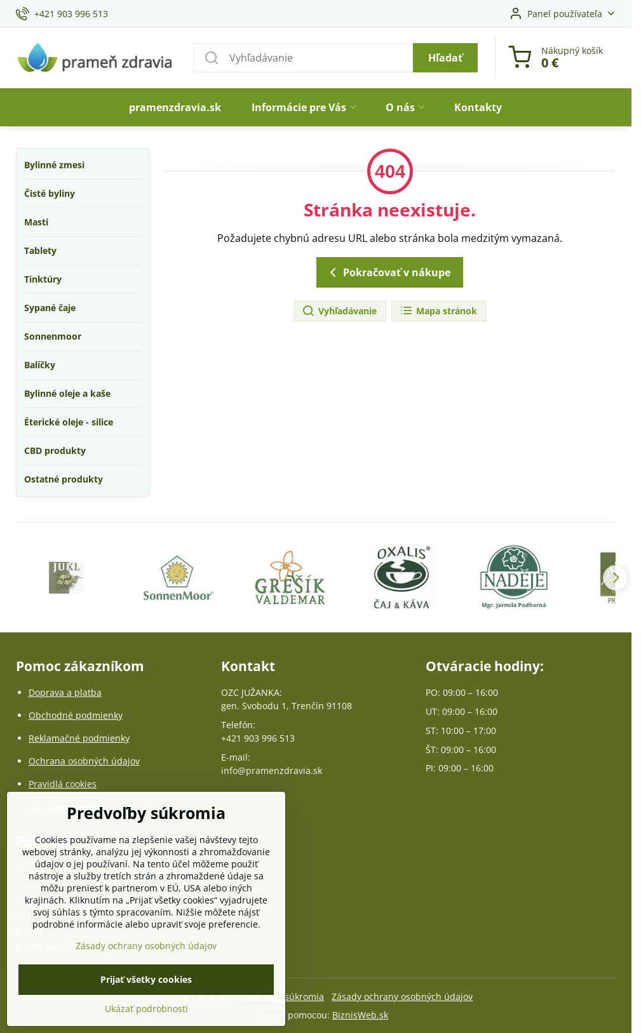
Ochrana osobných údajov (84, 761)
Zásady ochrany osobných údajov (402, 996)
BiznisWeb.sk (360, 1015)
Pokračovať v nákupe (387, 272)
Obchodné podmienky (76, 715)
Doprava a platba (65, 692)
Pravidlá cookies (63, 784)
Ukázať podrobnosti (146, 1023)
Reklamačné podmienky (79, 738)
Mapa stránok (438, 311)
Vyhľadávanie (339, 311)
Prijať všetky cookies (146, 994)
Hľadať (445, 58)
